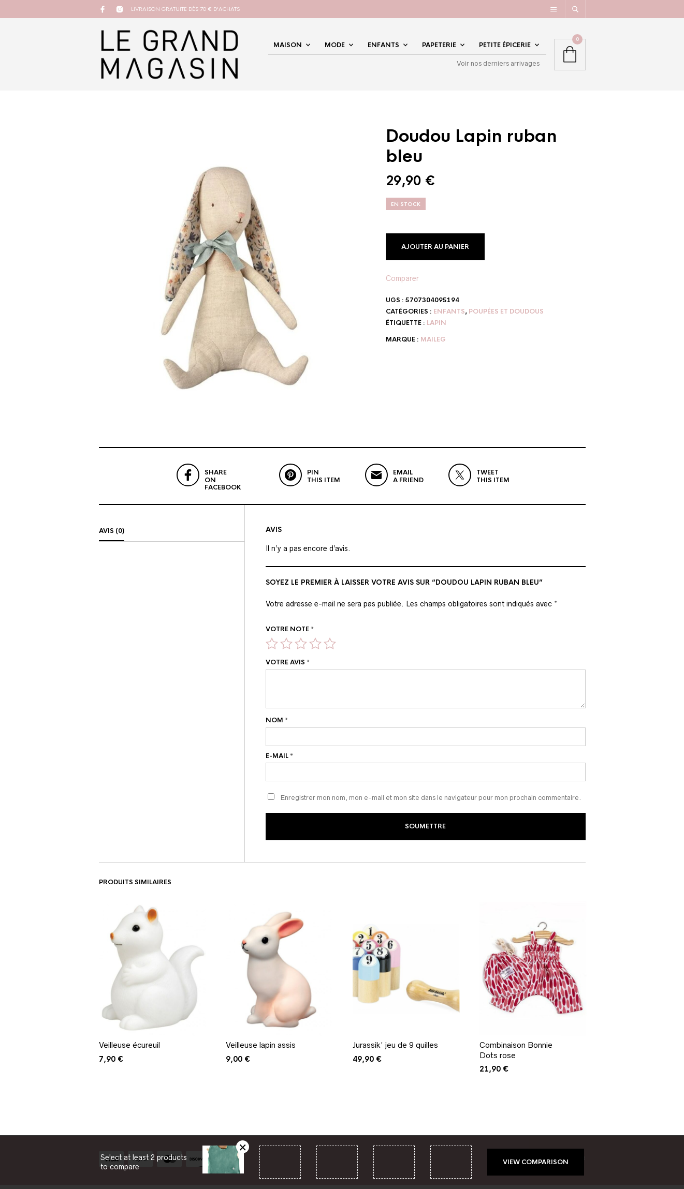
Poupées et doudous (506, 317)
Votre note (290, 634)
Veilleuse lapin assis (261, 1049)
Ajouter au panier (435, 252)
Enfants (383, 47)
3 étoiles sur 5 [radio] (301, 649)
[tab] (171, 536)
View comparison (536, 1162)
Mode (335, 47)
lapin (436, 328)
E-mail (279, 761)
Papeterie (439, 47)
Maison (287, 47)
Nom (277, 725)
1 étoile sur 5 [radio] (272, 649)
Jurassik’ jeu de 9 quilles (395, 1049)
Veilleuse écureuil (129, 1049)
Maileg (433, 344)
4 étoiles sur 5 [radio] (315, 649)
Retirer (242, 1146)
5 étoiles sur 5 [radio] (330, 649)
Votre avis (288, 667)
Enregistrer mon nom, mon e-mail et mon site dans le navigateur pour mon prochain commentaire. (431, 803)
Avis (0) (111, 536)
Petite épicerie (505, 47)
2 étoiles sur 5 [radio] (286, 649)
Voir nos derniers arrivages (498, 66)
